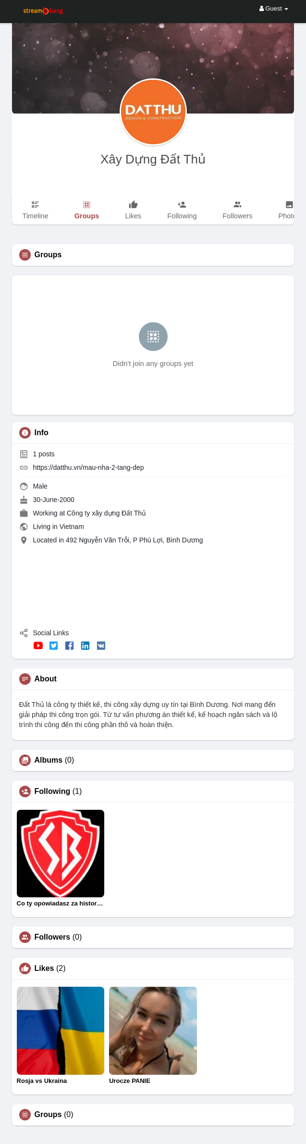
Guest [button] (274, 8)
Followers (53, 937)
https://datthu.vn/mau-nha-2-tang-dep (88, 467)
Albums (49, 760)
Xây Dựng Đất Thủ (153, 159)
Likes (44, 968)
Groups (48, 1115)
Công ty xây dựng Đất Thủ (106, 513)
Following (53, 791)
